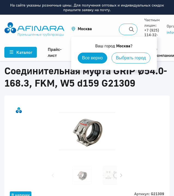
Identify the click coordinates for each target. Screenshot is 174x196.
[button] (81, 28)
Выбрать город (131, 58)
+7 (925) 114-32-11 (151, 35)
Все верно (92, 58)
